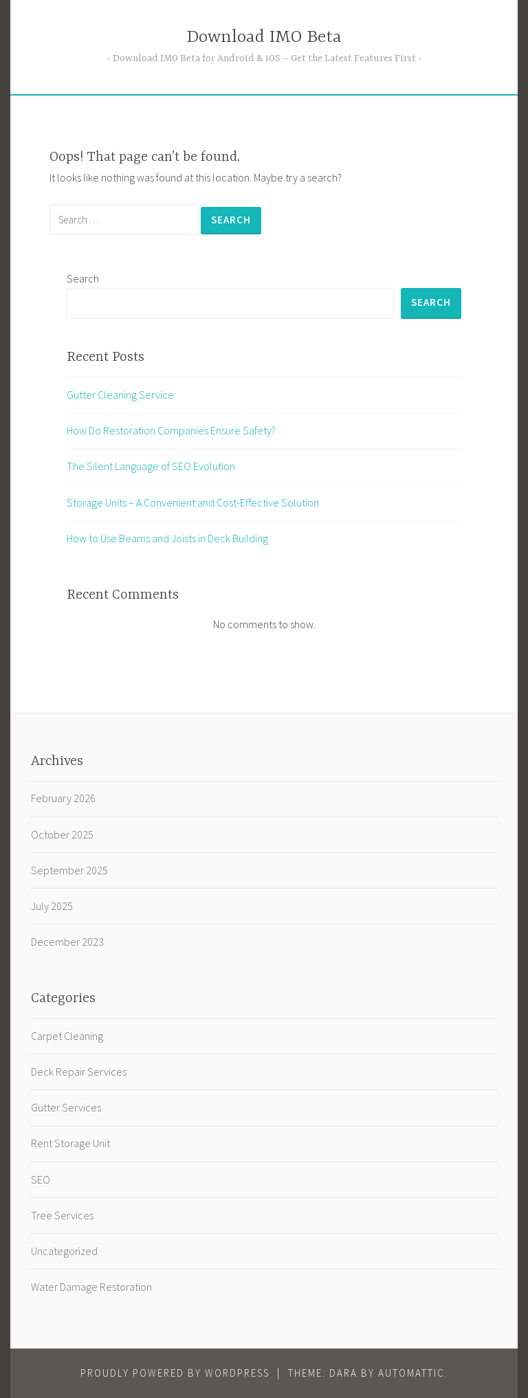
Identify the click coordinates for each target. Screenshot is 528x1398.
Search (83, 278)
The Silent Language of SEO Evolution (151, 466)
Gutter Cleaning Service (120, 394)
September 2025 (69, 870)
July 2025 (52, 906)
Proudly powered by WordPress (175, 1372)
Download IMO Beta (264, 37)
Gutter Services (66, 1107)
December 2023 (67, 941)
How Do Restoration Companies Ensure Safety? (171, 430)
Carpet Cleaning (67, 1036)
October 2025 (62, 834)
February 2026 (63, 798)
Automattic (411, 1372)
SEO (40, 1179)
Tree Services (62, 1215)
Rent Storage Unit (70, 1143)
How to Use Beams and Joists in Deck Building (167, 538)
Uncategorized (64, 1251)
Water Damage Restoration (91, 1287)
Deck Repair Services (78, 1071)
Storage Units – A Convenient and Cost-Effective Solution (193, 502)
